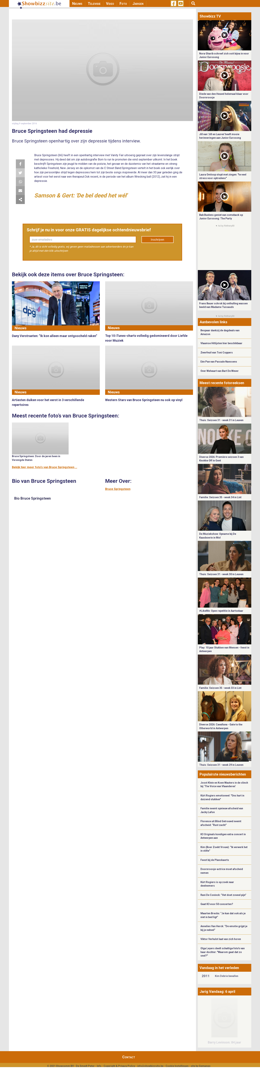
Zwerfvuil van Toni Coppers (216, 352)
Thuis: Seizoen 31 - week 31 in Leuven (221, 420)
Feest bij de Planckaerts (214, 860)
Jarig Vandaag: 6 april (217, 991)
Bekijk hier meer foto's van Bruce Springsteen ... (44, 467)
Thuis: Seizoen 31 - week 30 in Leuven (221, 574)
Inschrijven (157, 239)
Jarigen (137, 3)
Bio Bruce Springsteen (32, 498)
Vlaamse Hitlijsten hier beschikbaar (221, 343)
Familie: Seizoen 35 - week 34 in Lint (220, 497)
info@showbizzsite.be (150, 1066)
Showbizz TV (210, 16)
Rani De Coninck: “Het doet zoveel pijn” (223, 895)
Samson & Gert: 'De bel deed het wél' (80, 195)
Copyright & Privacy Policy (119, 1066)
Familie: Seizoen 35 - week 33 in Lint (220, 687)
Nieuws (77, 3)
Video (110, 3)
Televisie (94, 3)
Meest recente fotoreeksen (222, 383)
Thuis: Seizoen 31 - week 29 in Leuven (221, 764)
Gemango (204, 1066)
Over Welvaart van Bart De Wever (219, 370)
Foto (123, 3)
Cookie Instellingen (177, 1066)
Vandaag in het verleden (219, 968)
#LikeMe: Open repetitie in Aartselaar (221, 610)
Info (99, 1066)
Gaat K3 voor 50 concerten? (216, 904)
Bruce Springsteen (117, 489)
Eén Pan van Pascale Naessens (218, 361)
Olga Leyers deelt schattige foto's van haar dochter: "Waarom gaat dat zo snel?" (222, 952)
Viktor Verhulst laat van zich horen (220, 939)
